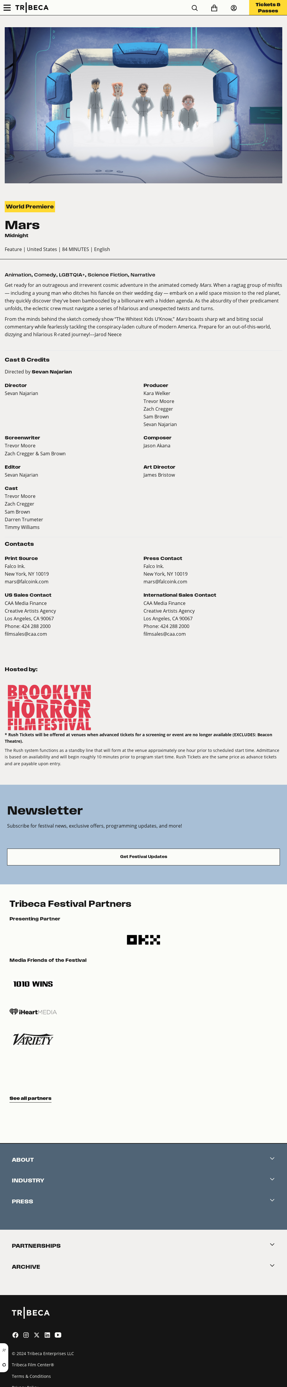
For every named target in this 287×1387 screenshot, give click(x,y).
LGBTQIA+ (72, 274)
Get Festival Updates (143, 856)
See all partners (30, 1098)
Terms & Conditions (31, 1376)
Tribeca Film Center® (33, 1364)
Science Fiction (108, 274)
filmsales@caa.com (26, 634)
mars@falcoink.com (27, 581)
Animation (18, 274)
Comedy (45, 274)
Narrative (142, 274)
